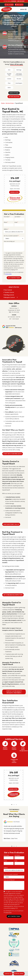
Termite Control (9, 292)
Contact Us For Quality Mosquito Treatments (14, 692)
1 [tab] (12, 804)
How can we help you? (9, 241)
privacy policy (8, 274)
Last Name (17, 216)
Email (15, 222)
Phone (5, 222)
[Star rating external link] (14, 1)
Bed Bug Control (9, 295)
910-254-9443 (15, 312)
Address (6, 229)
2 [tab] (14, 804)
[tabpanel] (14, 784)
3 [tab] (16, 804)
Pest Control (8, 290)
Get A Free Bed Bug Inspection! (12, 595)
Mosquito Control (9, 297)
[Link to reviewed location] (14, 822)
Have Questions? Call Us (11, 524)
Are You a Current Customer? (11, 235)
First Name (6, 216)
